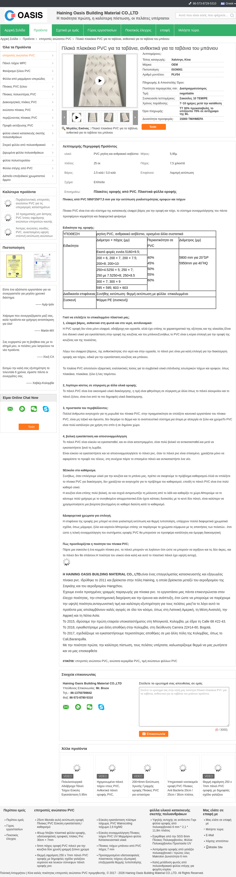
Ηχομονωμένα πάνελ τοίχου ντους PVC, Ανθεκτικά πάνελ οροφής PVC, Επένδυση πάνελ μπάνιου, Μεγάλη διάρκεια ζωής (110, 794)
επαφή (165, 30)
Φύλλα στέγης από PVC (18, 168)
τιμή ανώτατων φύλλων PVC (159, 661)
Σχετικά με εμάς (67, 30)
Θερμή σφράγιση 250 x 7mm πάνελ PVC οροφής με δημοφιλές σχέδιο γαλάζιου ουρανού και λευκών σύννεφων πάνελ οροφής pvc (217, 794)
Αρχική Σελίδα (14, 30)
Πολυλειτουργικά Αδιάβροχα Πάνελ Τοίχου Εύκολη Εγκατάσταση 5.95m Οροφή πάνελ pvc (74, 790)
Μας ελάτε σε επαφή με (219, 821)
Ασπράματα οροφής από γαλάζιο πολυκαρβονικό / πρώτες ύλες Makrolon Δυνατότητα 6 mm (173, 853)
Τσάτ (156, 127)
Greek (229, 3)
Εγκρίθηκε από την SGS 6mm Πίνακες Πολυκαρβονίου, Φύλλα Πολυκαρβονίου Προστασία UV (172, 840)
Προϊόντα (40, 30)
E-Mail (210, 835)
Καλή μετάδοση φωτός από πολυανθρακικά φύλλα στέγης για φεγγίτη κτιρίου (173, 866)
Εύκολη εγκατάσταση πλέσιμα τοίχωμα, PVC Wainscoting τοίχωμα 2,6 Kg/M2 (117, 823)
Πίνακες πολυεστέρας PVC (19, 94)
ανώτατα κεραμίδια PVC (124, 661)
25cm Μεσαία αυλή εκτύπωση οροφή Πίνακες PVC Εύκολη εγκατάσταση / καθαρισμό (60, 823)
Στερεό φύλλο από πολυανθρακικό (24, 145)
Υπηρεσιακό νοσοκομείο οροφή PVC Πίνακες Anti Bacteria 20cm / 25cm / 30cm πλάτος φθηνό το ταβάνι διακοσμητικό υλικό (183, 792)
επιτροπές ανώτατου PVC (55, 39)
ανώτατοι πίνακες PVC (17, 110)
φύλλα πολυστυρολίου (16, 160)
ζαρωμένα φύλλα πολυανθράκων (23, 152)
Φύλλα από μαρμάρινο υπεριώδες (24, 78)
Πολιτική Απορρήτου (12, 873)
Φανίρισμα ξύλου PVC (16, 71)
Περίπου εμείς (15, 820)
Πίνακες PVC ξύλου (15, 86)
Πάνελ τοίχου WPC (14, 63)
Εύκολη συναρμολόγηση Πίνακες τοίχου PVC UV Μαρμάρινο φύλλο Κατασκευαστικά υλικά (120, 836)
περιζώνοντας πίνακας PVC (20, 117)
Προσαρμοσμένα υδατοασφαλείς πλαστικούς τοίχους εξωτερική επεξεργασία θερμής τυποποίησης (120, 859)
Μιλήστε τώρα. (189, 30)
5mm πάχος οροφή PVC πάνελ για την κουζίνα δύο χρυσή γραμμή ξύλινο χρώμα (63, 847)
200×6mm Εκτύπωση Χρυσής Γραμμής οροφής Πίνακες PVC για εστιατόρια (145, 788)
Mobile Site (214, 847)
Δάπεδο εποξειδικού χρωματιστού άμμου (24, 177)
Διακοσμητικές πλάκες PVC (20, 102)
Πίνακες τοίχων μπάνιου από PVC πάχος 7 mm (120, 847)
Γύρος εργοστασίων (102, 30)
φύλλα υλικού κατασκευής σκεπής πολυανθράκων (24, 135)
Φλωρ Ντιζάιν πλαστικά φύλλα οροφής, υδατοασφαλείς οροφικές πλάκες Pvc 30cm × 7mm (61, 836)
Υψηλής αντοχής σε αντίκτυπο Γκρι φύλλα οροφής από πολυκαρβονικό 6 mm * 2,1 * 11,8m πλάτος (174, 825)
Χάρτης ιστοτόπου (217, 841)
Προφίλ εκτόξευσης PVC (18, 125)
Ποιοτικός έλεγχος (138, 30)
